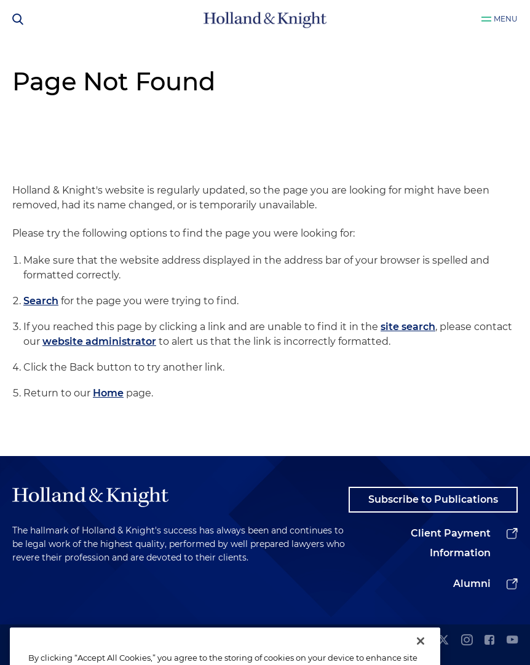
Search (40, 301)
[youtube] (512, 641)
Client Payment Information (451, 543)
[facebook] (489, 641)
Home (108, 393)
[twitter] (443, 641)
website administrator (99, 341)
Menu (506, 18)
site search (408, 326)
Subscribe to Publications (433, 499)
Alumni (472, 583)
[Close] (420, 651)
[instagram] (466, 641)
